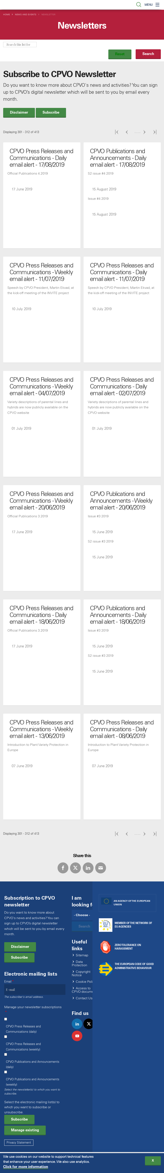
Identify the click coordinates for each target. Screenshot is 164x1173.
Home (6, 14)
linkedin (78, 1028)
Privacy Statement (19, 1142)
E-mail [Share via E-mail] (100, 867)
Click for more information (25, 1167)
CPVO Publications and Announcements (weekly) (32, 1082)
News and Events (25, 14)
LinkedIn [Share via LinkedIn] (88, 867)
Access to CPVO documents (85, 990)
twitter (90, 1028)
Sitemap (82, 955)
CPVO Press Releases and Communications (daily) (23, 1029)
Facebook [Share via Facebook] (63, 867)
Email (7, 981)
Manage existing (25, 1130)
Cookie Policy (86, 982)
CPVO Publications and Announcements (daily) (32, 1064)
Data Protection (79, 963)
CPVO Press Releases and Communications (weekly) (23, 1046)
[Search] (85, 915)
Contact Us (84, 998)
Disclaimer (19, 112)
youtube (78, 1040)
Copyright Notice (81, 973)
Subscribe (51, 112)
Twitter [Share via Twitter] (75, 867)
